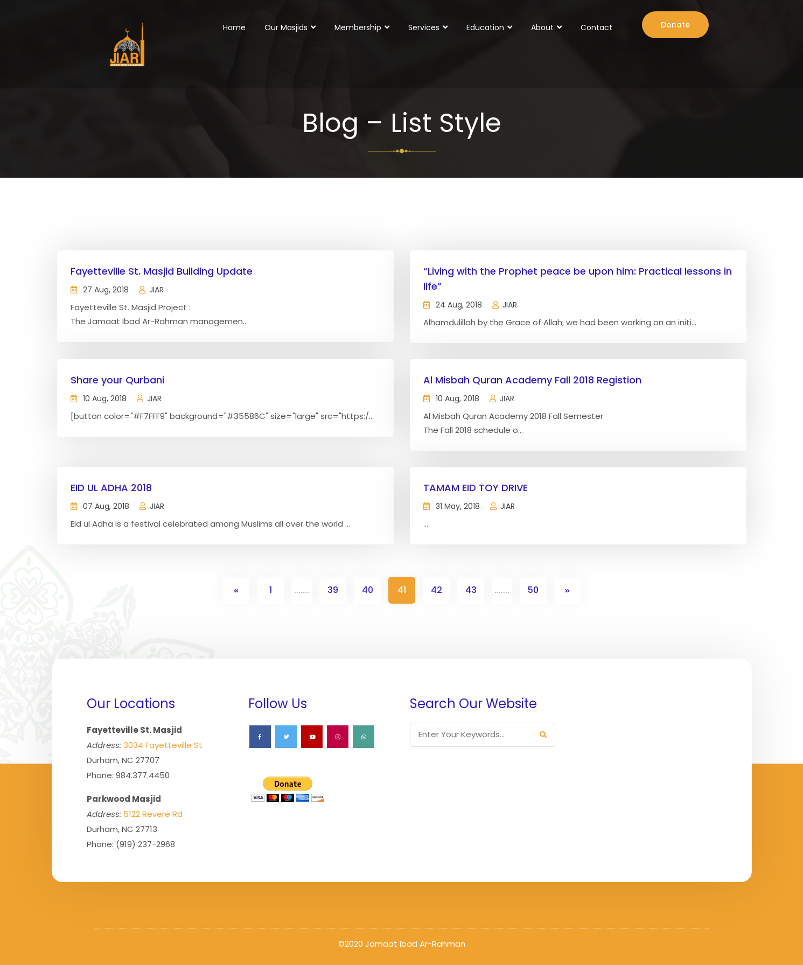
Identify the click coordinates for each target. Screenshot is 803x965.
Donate (675, 24)
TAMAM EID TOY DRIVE (475, 487)
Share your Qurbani (117, 380)
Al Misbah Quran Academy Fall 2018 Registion (532, 380)
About (542, 27)
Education (485, 27)
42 (436, 590)
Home (234, 27)
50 (533, 590)
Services (423, 27)
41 (401, 590)
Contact (596, 27)
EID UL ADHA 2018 (111, 487)
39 (332, 590)
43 (471, 590)
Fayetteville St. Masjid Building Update (162, 271)
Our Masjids (286, 27)
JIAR (156, 289)
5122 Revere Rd (153, 814)
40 (367, 590)
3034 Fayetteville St (163, 745)
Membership (357, 27)
